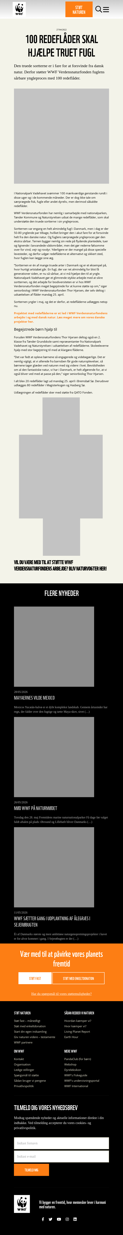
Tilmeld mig (31, 1170)
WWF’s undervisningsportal (81, 1080)
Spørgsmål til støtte (26, 1075)
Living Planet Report (77, 1031)
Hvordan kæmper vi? (77, 1021)
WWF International (76, 1086)
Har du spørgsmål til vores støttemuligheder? (61, 994)
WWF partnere (23, 1042)
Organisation (22, 1064)
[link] (43, 1219)
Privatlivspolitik (24, 1086)
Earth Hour (71, 1037)
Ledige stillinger (24, 1070)
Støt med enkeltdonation (78, 978)
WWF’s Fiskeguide (75, 1075)
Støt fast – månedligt (27, 1021)
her (102, 568)
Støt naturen (79, 9)
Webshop (70, 1064)
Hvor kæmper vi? (75, 1026)
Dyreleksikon (72, 1070)
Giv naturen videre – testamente (34, 1037)
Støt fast (35, 978)
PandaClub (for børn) (77, 1059)
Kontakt (19, 1059)
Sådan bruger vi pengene (30, 1080)
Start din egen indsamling (30, 1031)
